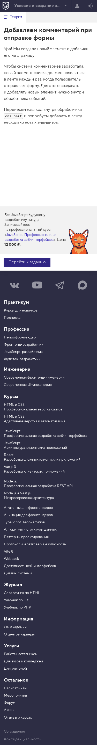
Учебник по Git (16, 600)
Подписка (12, 317)
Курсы (11, 396)
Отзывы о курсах (18, 717)
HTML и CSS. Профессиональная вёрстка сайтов (33, 407)
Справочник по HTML (22, 593)
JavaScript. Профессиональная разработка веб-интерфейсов (30, 237)
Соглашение (14, 731)
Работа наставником (21, 654)
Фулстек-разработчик (22, 359)
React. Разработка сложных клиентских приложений (42, 457)
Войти (90, 6)
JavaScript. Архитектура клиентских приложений (35, 445)
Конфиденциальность (22, 739)
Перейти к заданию (27, 262)
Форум (9, 702)
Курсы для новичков (21, 310)
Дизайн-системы (18, 573)
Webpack (11, 558)
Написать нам (15, 688)
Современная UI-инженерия (28, 384)
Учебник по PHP (17, 607)
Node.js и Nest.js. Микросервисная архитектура (29, 495)
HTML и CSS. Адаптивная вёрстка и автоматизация (34, 419)
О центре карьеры (19, 634)
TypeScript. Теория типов (24, 522)
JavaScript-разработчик (23, 352)
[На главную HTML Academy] (5, 6)
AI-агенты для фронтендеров (28, 507)
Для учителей (15, 668)
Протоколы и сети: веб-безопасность (35, 544)
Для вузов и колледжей (23, 661)
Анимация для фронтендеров (28, 515)
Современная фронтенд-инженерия (34, 377)
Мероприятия (15, 695)
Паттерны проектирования (26, 537)
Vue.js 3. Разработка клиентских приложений (34, 469)
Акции (9, 710)
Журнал (13, 585)
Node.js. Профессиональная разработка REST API (38, 483)
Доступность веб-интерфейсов (30, 566)
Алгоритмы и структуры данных (30, 529)
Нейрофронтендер (20, 337)
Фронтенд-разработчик (23, 344)
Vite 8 (8, 551)
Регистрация (77, 6)
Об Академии (15, 627)
